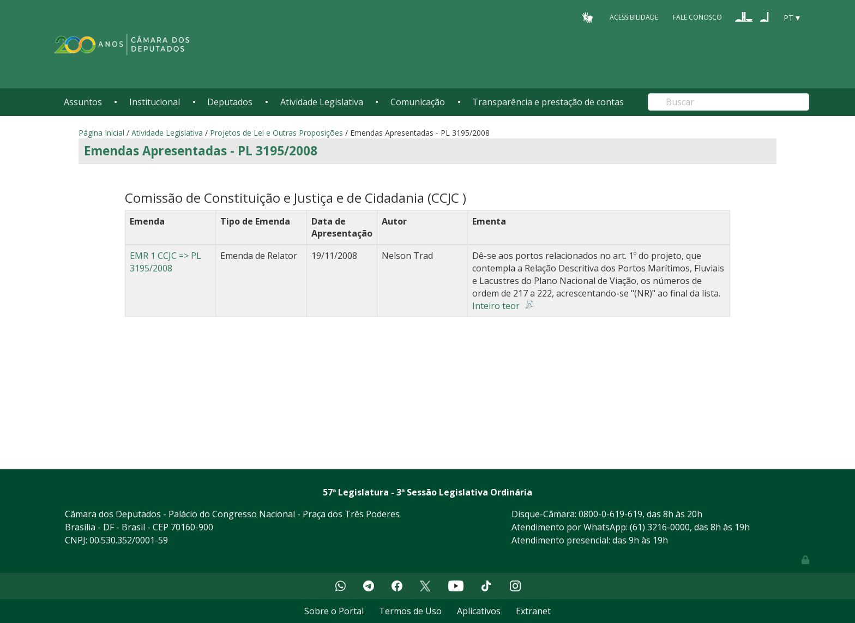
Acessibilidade (634, 17)
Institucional (154, 102)
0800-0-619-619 (610, 514)
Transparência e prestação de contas (548, 102)
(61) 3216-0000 (660, 527)
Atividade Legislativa (321, 102)
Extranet (533, 611)
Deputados (229, 102)
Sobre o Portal (334, 611)
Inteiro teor (496, 306)
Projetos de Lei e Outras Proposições (276, 133)
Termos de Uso (410, 611)
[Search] (728, 102)
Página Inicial (101, 133)
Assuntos (83, 102)
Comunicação (417, 102)
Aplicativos (479, 611)
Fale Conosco (697, 17)
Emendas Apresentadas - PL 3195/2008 (200, 150)
